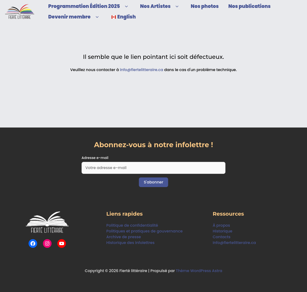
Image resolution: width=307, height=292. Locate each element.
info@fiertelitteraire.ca (141, 70)
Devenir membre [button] (74, 17)
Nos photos (205, 6)
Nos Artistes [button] (160, 6)
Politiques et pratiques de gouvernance (144, 231)
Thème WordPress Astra (199, 271)
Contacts (221, 237)
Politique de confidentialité (132, 225)
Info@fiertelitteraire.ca (234, 242)
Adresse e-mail (95, 157)
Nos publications (249, 6)
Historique (222, 231)
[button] (125, 6)
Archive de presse (123, 237)
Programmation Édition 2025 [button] (89, 6)
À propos (221, 225)
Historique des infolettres (130, 242)
